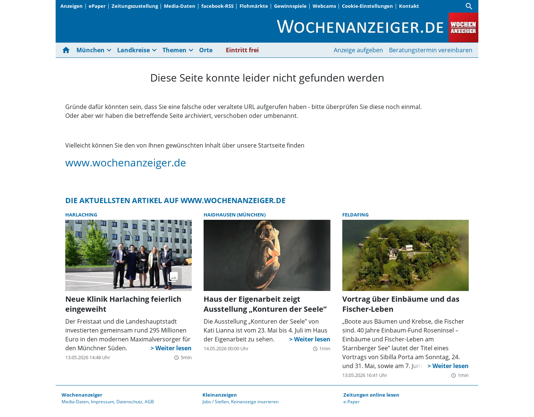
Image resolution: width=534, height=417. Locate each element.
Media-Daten (179, 6)
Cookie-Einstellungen (367, 6)
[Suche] (469, 6)
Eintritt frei (242, 50)
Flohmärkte (254, 6)
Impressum (102, 401)
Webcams (324, 6)
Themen (174, 50)
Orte (205, 50)
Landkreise (133, 50)
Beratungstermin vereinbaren (430, 50)
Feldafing (355, 214)
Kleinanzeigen (219, 394)
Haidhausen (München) (235, 214)
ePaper (97, 6)
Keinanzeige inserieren (254, 401)
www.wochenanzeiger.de (125, 162)
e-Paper (351, 401)
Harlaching (81, 214)
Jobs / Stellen (215, 401)
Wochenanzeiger (82, 394)
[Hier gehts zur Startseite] (67, 50)
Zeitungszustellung (135, 6)
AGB (149, 401)
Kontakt (409, 6)
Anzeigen (71, 6)
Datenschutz (129, 401)
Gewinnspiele (290, 6)
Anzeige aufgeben (358, 50)
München (90, 50)
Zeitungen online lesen (371, 394)
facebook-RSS (217, 6)
